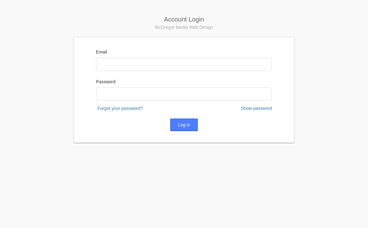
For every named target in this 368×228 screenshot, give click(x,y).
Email (101, 51)
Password (105, 81)
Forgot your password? (120, 108)
